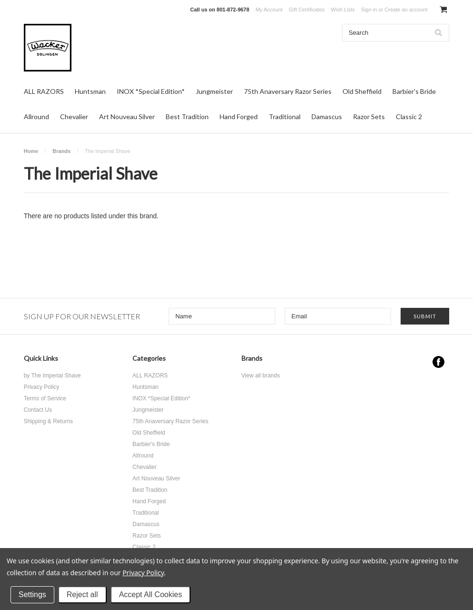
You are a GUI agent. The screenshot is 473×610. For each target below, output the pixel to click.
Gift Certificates (306, 9)
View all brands (261, 375)
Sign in (369, 9)
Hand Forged (239, 116)
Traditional (285, 116)
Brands (61, 151)
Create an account (405, 9)
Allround (36, 116)
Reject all (82, 594)
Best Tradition (187, 116)
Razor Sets (369, 116)
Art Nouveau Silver (127, 116)
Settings (32, 594)
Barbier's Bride (414, 91)
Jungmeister (214, 91)
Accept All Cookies (150, 594)
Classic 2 (409, 116)
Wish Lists (343, 9)
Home (31, 151)
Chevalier (74, 116)
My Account (268, 9)
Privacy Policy (143, 572)
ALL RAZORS (44, 91)
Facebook (438, 362)
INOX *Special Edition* (151, 91)
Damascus (327, 116)
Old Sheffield (362, 91)
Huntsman (90, 91)
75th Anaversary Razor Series (288, 91)
